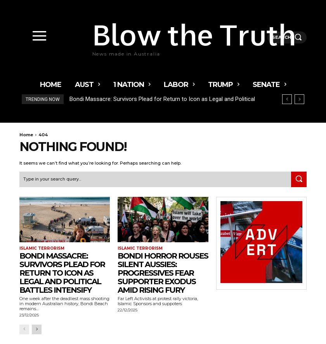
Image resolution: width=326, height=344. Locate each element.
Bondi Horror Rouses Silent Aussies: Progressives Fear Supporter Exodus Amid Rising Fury (163, 273)
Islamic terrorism (41, 248)
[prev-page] (24, 329)
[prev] (287, 99)
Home (26, 134)
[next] (299, 99)
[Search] (299, 179)
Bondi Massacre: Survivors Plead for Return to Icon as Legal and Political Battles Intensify (62, 273)
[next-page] (37, 329)
